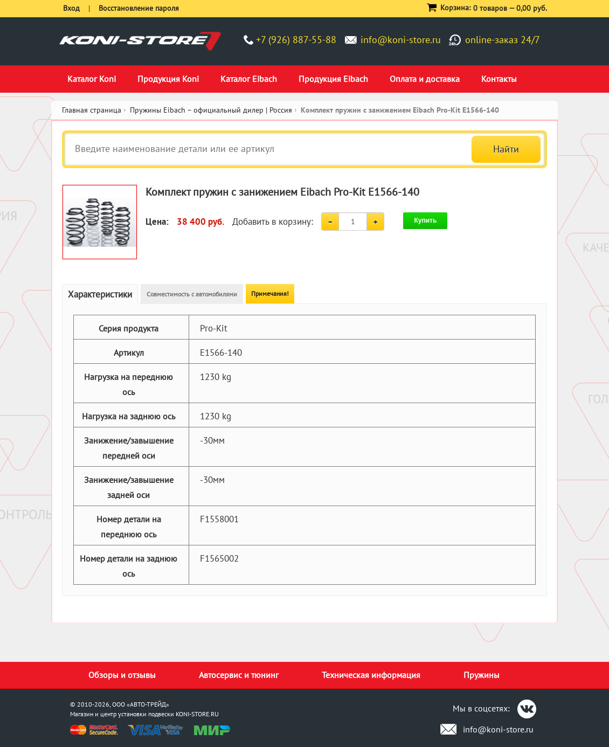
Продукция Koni (168, 78)
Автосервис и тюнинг (239, 674)
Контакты (499, 78)
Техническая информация (371, 674)
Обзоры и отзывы (122, 674)
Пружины (481, 674)
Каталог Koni (91, 78)
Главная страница (91, 110)
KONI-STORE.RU (197, 714)
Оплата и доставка (425, 78)
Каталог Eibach (248, 78)
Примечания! (270, 293)
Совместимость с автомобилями (192, 294)
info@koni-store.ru (401, 39)
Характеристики (100, 294)
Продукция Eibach (333, 78)
